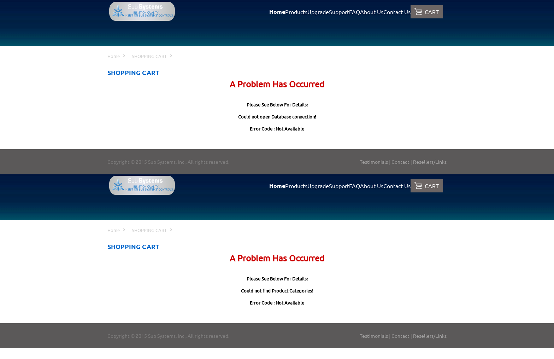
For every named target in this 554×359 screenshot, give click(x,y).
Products (296, 11)
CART (432, 11)
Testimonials (374, 161)
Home (277, 11)
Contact (400, 161)
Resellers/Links (430, 161)
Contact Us (397, 11)
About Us (371, 11)
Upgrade (318, 11)
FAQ (354, 11)
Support (339, 11)
